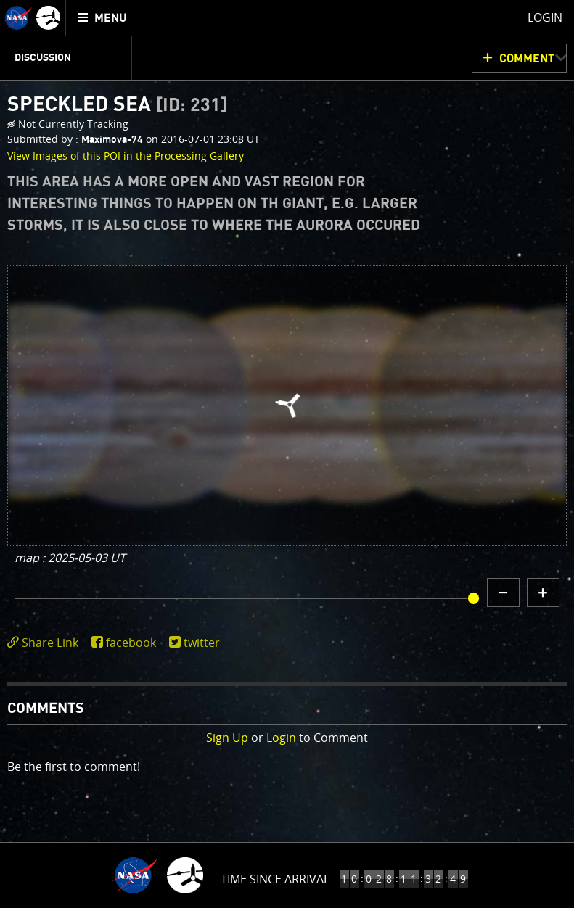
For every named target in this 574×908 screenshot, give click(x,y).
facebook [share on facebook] (131, 643)
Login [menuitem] (545, 17)
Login (281, 737)
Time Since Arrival (275, 879)
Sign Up (227, 737)
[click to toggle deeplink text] (45, 642)
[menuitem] (102, 18)
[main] (287, 454)
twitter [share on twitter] (202, 643)
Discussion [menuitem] (43, 58)
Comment (526, 59)
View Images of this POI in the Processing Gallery (125, 155)
